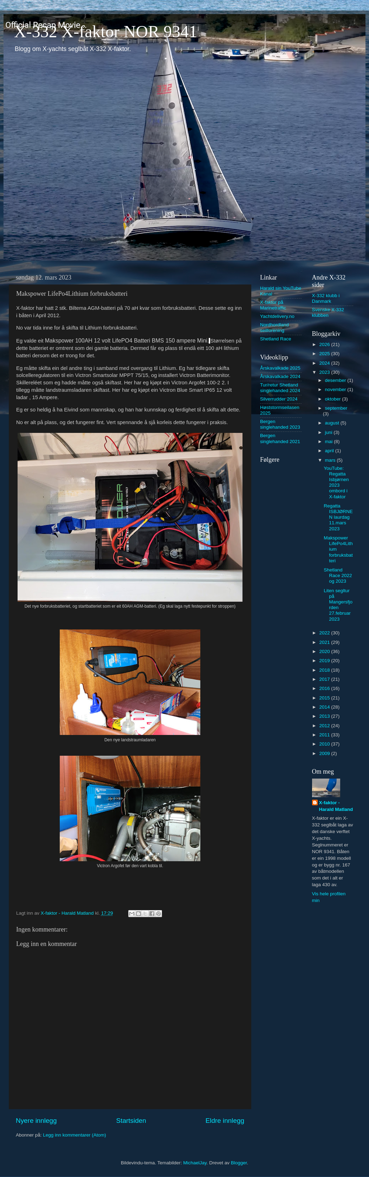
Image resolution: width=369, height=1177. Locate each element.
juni (329, 432)
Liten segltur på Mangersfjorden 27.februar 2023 (338, 605)
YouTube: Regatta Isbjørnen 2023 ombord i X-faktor (336, 482)
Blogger (239, 1162)
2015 (325, 698)
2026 (325, 344)
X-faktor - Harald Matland (336, 806)
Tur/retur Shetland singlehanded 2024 (280, 387)
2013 (325, 716)
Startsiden (131, 1120)
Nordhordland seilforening (274, 327)
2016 (325, 688)
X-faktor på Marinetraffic (273, 305)
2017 (325, 679)
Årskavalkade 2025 (280, 368)
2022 (325, 632)
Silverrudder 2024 (279, 399)
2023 (325, 372)
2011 (325, 734)
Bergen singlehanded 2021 (280, 438)
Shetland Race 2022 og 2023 (338, 575)
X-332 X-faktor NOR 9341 (105, 31)
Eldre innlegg (225, 1120)
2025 (325, 353)
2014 (325, 707)
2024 (325, 363)
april (330, 450)
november (336, 389)
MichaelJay (195, 1162)
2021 (325, 642)
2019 (325, 660)
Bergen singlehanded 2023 (280, 424)
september (336, 408)
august (333, 423)
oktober (333, 399)
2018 (325, 670)
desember (336, 380)
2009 (325, 753)
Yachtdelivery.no (277, 316)
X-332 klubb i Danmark (326, 298)
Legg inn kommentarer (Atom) (74, 1135)
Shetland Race (275, 338)
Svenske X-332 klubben (328, 312)
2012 (325, 725)
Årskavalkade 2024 (280, 376)
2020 (325, 651)
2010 (325, 744)
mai (329, 441)
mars (331, 460)
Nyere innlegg (36, 1120)
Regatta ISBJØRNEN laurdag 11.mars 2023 (338, 517)
